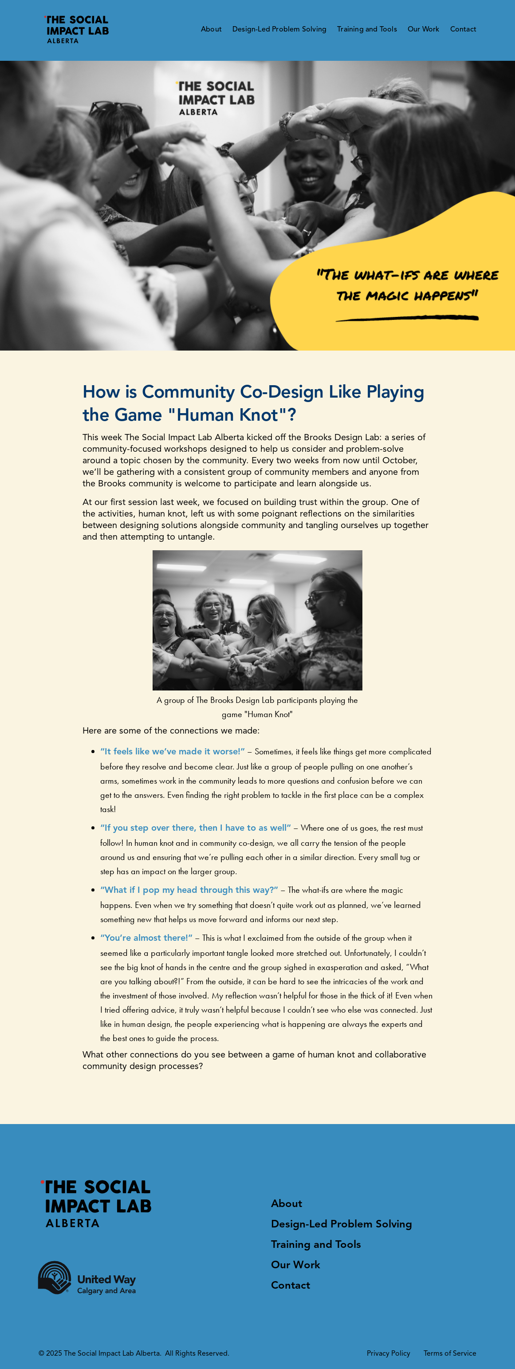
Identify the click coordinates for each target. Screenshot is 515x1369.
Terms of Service (450, 1353)
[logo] (77, 30)
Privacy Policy (388, 1353)
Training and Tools (367, 29)
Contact (463, 29)
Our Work (424, 29)
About (211, 29)
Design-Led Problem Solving (279, 29)
